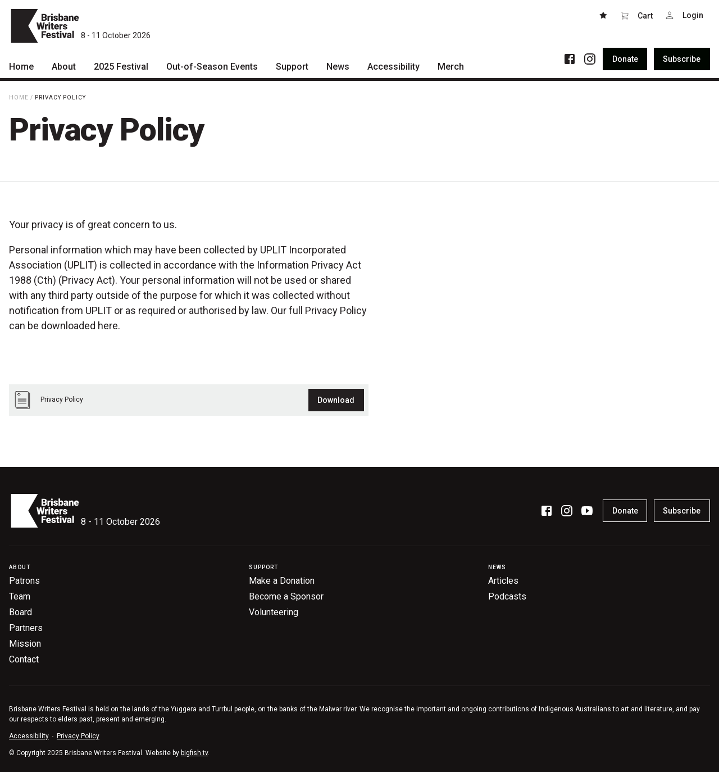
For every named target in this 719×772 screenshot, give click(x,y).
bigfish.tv (194, 753)
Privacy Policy (60, 97)
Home (19, 97)
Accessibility (29, 736)
